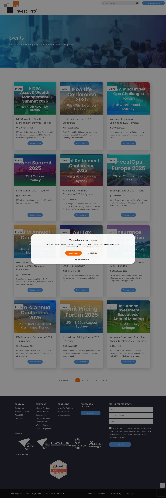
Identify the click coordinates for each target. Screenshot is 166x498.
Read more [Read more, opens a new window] (96, 247)
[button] (83, 259)
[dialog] (83, 249)
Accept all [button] (73, 253)
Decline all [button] (92, 253)
